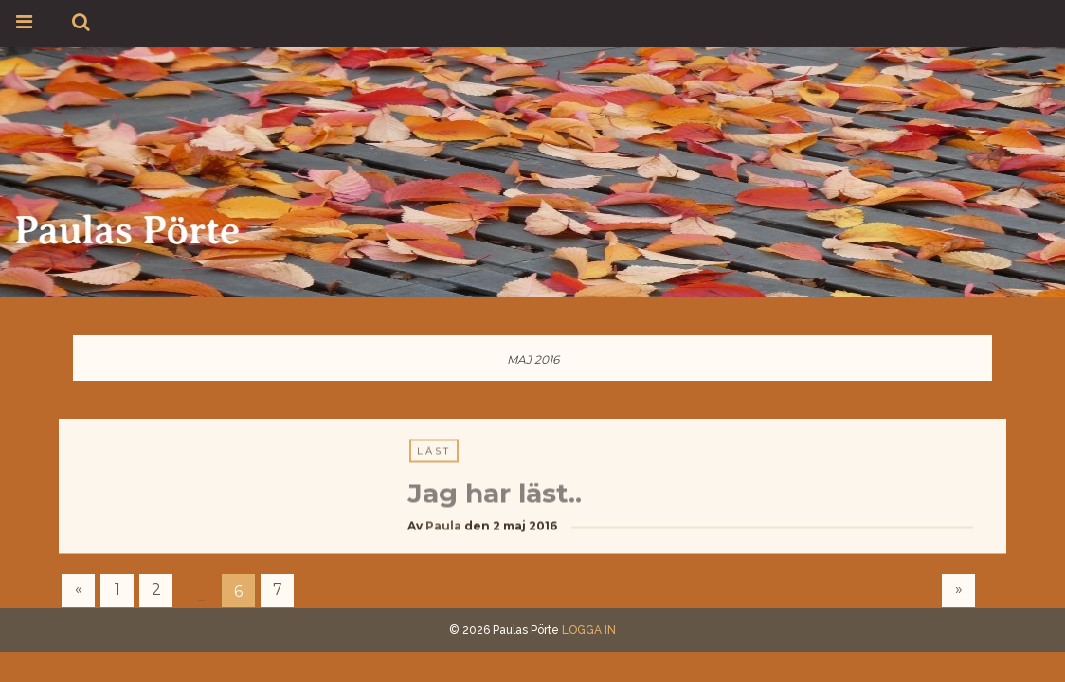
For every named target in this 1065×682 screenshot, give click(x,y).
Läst (434, 451)
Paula (443, 526)
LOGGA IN (589, 630)
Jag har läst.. (494, 493)
